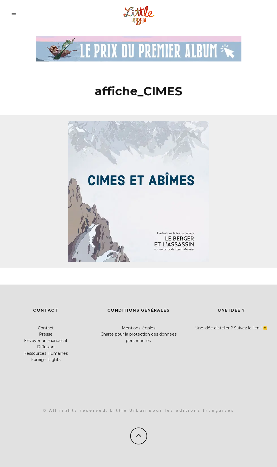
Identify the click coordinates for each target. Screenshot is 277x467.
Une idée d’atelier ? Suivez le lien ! (228, 328)
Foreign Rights (45, 359)
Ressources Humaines (45, 353)
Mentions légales (138, 328)
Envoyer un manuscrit (45, 340)
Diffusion (45, 346)
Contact (46, 328)
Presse (46, 334)
